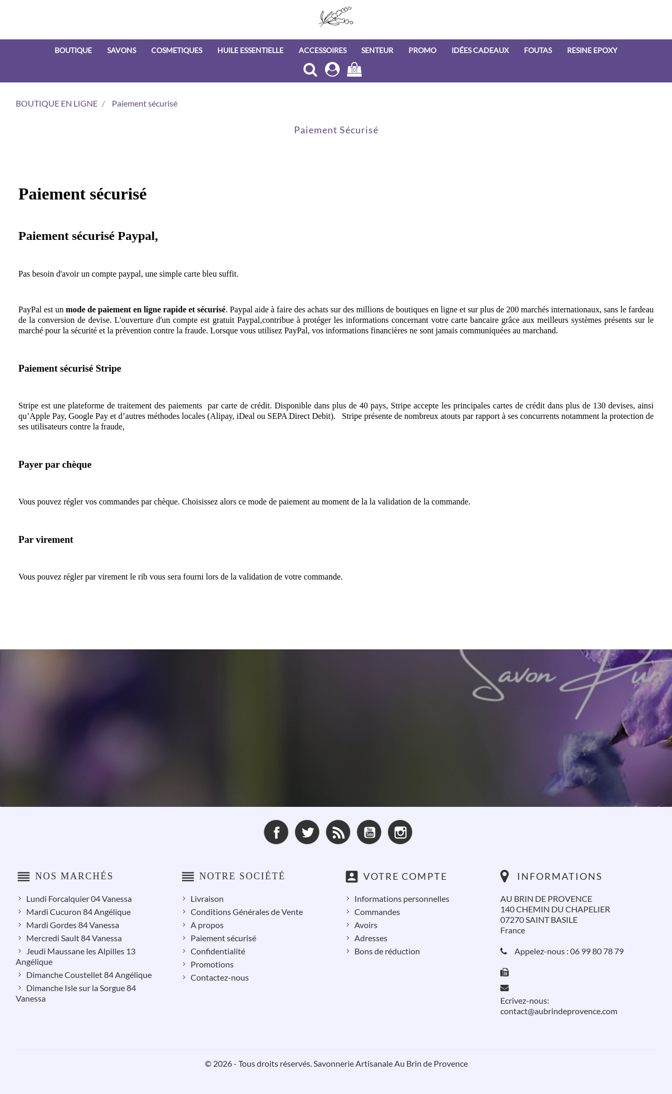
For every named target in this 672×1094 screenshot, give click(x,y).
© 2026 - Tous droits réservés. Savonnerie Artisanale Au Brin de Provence (336, 1063)
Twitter (307, 832)
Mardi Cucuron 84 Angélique (78, 912)
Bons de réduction (387, 951)
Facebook (276, 832)
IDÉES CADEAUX (480, 50)
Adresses (370, 938)
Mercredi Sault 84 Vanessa (74, 938)
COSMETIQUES (176, 50)
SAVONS (121, 50)
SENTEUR (377, 50)
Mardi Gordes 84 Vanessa (72, 925)
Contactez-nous (220, 977)
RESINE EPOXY (592, 50)
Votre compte (405, 876)
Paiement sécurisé (223, 938)
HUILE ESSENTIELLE (250, 50)
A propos (207, 925)
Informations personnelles (401, 898)
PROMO (422, 50)
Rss (338, 832)
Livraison (207, 898)
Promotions (212, 964)
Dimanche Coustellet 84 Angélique (89, 975)
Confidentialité (218, 951)
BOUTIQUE (73, 50)
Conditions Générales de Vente (247, 912)
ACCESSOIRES (322, 50)
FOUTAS (538, 50)
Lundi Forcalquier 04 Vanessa (79, 898)
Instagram (400, 832)
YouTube (369, 832)
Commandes (377, 912)
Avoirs (365, 925)
